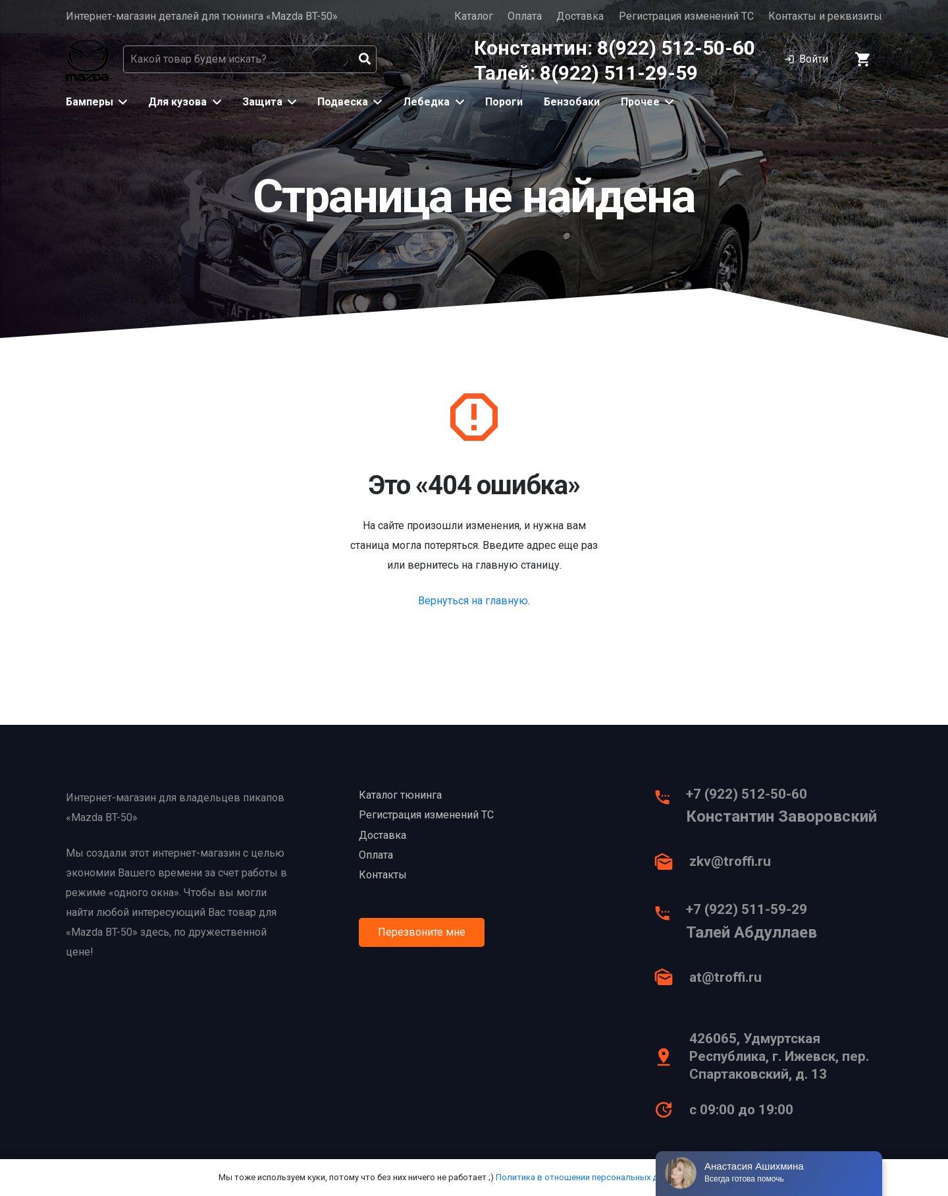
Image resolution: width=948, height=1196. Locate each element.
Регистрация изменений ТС (686, 16)
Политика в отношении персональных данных (589, 1177)
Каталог (473, 16)
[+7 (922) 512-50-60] (669, 800)
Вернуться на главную (473, 600)
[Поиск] (365, 59)
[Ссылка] (87, 59)
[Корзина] (863, 59)
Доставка (580, 16)
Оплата (525, 16)
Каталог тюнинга (400, 795)
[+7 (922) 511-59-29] (669, 916)
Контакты (383, 875)
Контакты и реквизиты (825, 16)
